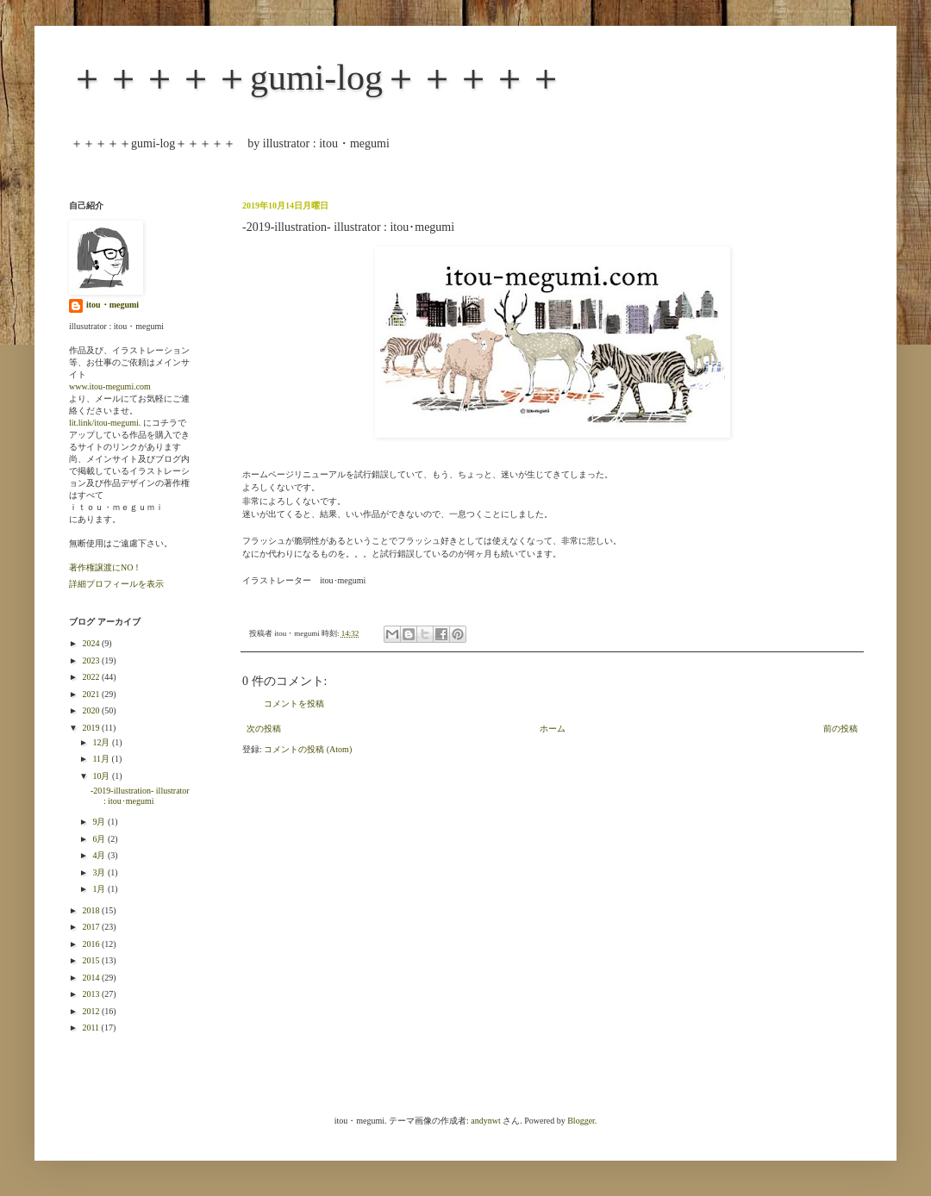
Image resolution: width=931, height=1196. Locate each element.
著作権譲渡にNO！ (105, 567)
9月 (100, 821)
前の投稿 (840, 728)
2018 (92, 910)
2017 (92, 926)
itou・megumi (112, 304)
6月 (100, 839)
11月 (101, 758)
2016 (92, 944)
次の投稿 (264, 728)
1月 (100, 889)
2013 (92, 994)
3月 (100, 872)
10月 (102, 776)
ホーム (552, 728)
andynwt (485, 1120)
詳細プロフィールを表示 (116, 584)
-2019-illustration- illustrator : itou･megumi (140, 796)
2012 (92, 1011)
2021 (92, 694)
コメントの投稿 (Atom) (308, 749)
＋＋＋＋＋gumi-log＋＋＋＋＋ (316, 77)
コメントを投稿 (294, 703)
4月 (100, 855)
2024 (92, 643)
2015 (92, 960)
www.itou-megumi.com (110, 386)
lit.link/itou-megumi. (105, 422)
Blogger (581, 1120)
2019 (92, 727)
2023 (92, 660)
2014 (92, 977)
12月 (102, 742)
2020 (92, 710)
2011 (91, 1027)
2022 (92, 677)
